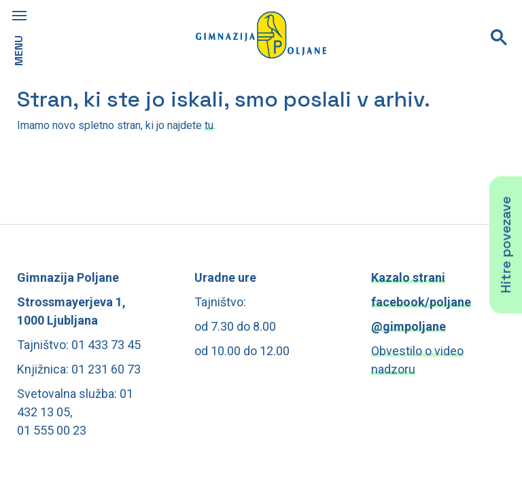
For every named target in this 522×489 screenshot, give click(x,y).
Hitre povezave (506, 244)
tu (209, 125)
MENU (19, 50)
